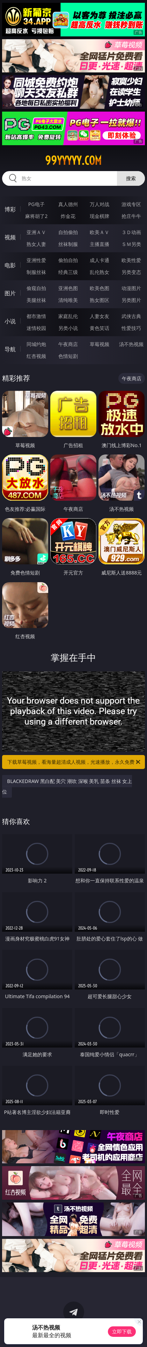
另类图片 (131, 300)
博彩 (10, 209)
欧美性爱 (131, 260)
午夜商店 (68, 344)
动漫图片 (131, 288)
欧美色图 (99, 288)
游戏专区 (131, 204)
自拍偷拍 (68, 232)
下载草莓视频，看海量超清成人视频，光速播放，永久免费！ (74, 762)
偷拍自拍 (68, 260)
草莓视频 (99, 344)
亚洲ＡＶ (36, 232)
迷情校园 (36, 328)
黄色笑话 (99, 328)
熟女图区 (99, 300)
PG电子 (36, 204)
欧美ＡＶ (99, 232)
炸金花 (68, 216)
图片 (10, 293)
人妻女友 (99, 316)
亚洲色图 (68, 288)
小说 (10, 321)
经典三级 (68, 272)
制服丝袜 (36, 272)
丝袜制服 (68, 244)
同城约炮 (36, 344)
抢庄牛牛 (131, 216)
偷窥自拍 (36, 288)
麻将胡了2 (36, 216)
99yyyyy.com (73, 161)
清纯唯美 (68, 300)
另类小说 (68, 328)
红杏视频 (36, 356)
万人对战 (99, 204)
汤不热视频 (131, 344)
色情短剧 (68, 356)
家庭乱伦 (68, 316)
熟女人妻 (36, 244)
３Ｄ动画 (131, 232)
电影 (10, 265)
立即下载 (122, 1331)
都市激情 (36, 316)
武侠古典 (131, 316)
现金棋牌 (99, 216)
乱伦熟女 (99, 272)
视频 (10, 237)
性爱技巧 (131, 328)
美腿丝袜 (36, 300)
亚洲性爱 (36, 260)
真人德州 (68, 204)
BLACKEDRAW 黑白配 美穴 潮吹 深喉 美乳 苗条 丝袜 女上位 (67, 786)
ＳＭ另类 (131, 244)
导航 (10, 349)
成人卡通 (99, 260)
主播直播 (99, 244)
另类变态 (131, 272)
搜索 (131, 178)
